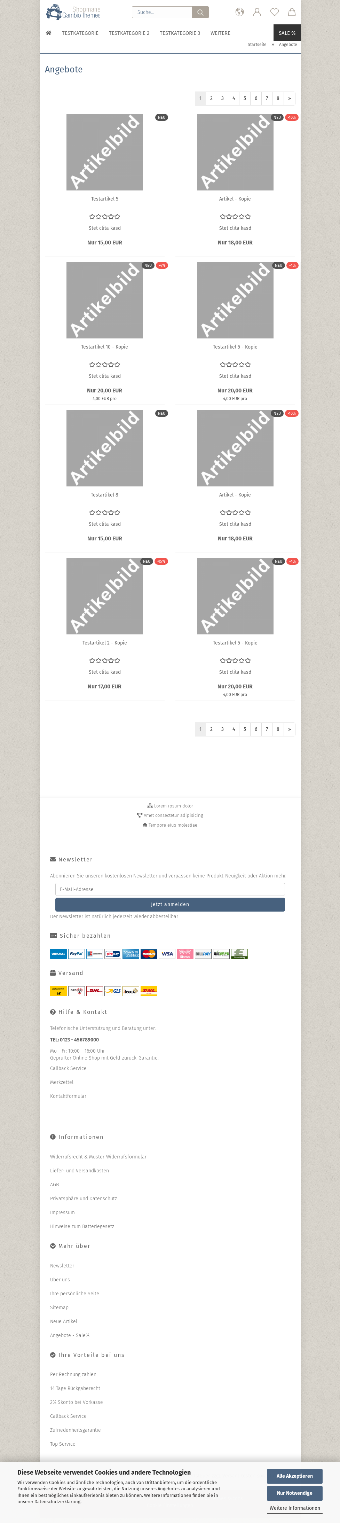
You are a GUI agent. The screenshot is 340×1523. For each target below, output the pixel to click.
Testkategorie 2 (129, 33)
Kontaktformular (68, 1101)
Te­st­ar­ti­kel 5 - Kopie (235, 352)
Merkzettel (61, 1088)
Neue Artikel (63, 1327)
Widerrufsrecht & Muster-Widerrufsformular (98, 1162)
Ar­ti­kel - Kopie (235, 204)
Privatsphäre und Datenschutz (83, 1204)
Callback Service (68, 1074)
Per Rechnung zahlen (73, 1380)
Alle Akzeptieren (295, 1476)
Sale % (287, 33)
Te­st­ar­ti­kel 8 (104, 500)
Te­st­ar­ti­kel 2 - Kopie (104, 648)
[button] (240, 12)
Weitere (220, 33)
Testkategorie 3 (180, 33)
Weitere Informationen (295, 1508)
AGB (54, 1190)
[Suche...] (200, 12)
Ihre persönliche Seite (74, 1299)
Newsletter (62, 1271)
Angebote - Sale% (69, 1341)
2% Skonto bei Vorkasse (76, 1408)
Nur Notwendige (295, 1493)
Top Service (63, 1449)
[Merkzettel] (275, 12)
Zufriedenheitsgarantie (75, 1435)
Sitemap (59, 1313)
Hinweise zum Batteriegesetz (82, 1232)
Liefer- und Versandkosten (79, 1176)
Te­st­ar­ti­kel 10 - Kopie (104, 352)
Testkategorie (80, 33)
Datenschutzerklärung (57, 1501)
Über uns (60, 1285)
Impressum (62, 1218)
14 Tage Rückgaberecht (75, 1394)
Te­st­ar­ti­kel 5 (104, 204)
